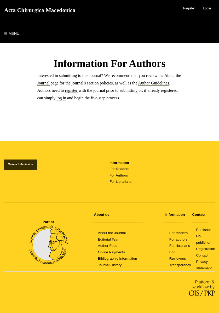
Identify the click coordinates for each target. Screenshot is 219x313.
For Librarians (120, 182)
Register (189, 8)
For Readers (119, 169)
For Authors (119, 175)
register (71, 90)
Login (207, 8)
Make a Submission (20, 164)
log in (61, 98)
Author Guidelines (153, 83)
